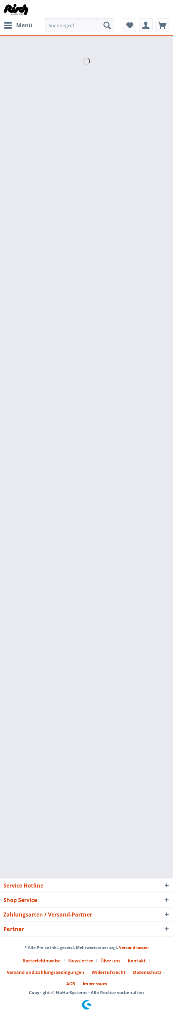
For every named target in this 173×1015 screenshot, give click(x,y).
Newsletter (80, 961)
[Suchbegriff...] (79, 25)
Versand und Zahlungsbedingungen (45, 972)
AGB (70, 984)
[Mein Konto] (146, 25)
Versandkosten (134, 947)
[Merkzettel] (129, 25)
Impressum (95, 984)
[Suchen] (107, 25)
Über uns (110, 961)
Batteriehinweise (42, 961)
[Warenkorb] (162, 25)
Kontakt (137, 961)
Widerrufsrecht (109, 972)
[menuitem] (18, 25)
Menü (18, 24)
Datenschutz (147, 972)
